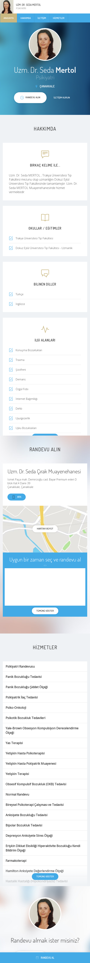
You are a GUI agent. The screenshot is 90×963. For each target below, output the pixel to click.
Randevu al (45, 957)
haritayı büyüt (45, 528)
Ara (16, 497)
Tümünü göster (45, 876)
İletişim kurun (62, 97)
